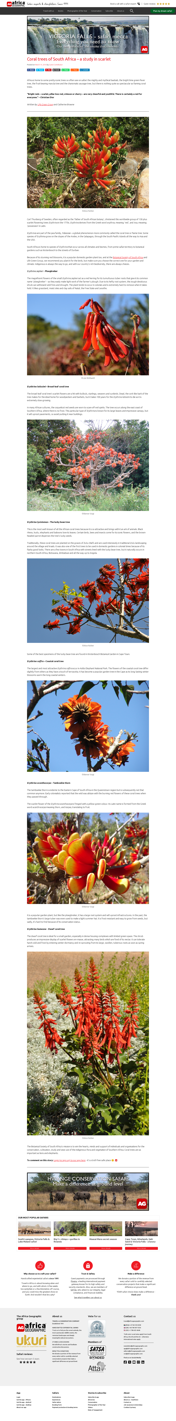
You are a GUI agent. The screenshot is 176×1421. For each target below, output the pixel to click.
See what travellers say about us (88, 1297)
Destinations (56, 1397)
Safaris (55, 1393)
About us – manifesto (131, 1400)
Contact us (127, 1402)
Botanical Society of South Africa (128, 257)
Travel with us (48, 11)
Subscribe (109, 11)
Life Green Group (45, 104)
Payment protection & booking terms (65, 1407)
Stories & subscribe (97, 1393)
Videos (90, 1407)
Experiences (56, 1400)
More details (34, 1248)
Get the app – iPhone (24, 1400)
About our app (21, 1407)
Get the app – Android (24, 1402)
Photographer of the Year (77, 11)
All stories (91, 1400)
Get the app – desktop (24, 1405)
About (127, 1393)
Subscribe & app (93, 1397)
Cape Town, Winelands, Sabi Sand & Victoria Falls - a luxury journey (140, 1241)
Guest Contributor (56, 65)
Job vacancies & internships (133, 1405)
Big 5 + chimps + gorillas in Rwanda (67, 1240)
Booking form (57, 1405)
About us (120, 11)
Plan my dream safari (162, 11)
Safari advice (56, 1402)
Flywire (74, 1281)
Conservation (96, 11)
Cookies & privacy (130, 1407)
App (18, 1393)
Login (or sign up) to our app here (69, 1160)
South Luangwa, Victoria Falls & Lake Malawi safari (34, 1240)
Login (18, 1397)
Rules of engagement (95, 1410)
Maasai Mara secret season (103, 1239)
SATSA (74, 1290)
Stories (60, 11)
